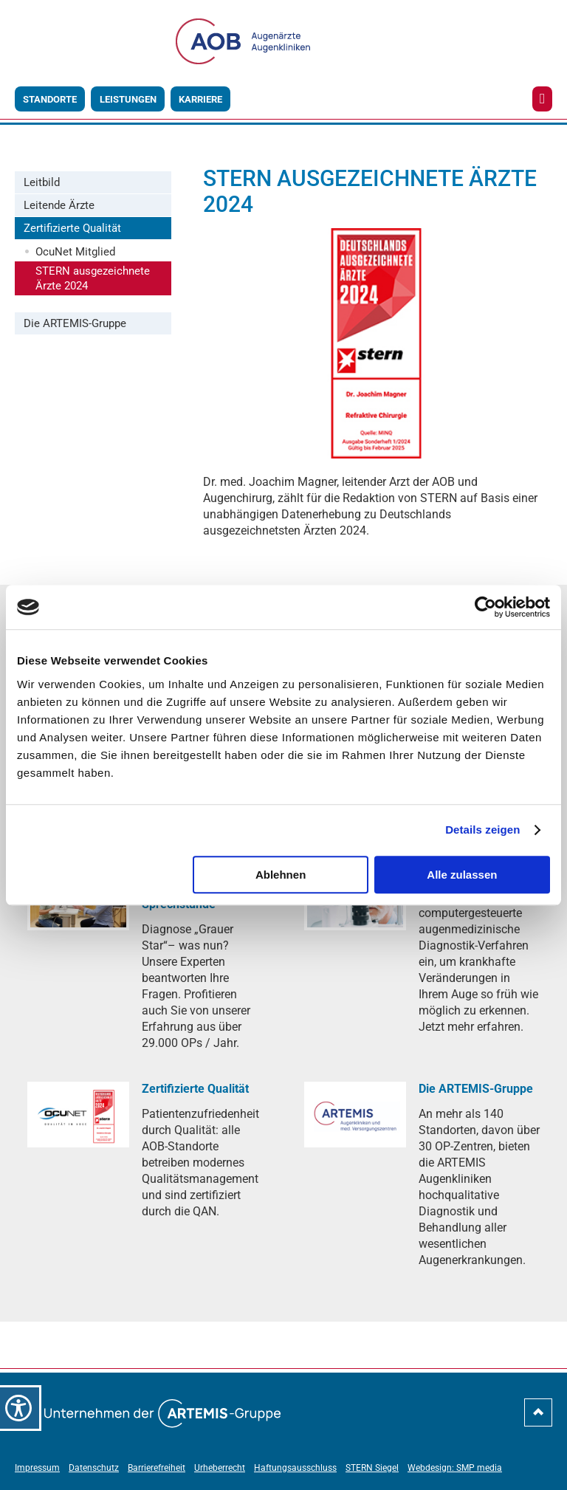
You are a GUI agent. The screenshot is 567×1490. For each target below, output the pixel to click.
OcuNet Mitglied (75, 251)
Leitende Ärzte (59, 205)
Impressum (37, 1468)
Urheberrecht (219, 1468)
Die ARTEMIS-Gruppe (75, 323)
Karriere (200, 99)
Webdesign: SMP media (455, 1468)
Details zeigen (482, 829)
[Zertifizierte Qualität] (78, 1114)
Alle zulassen (462, 874)
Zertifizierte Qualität (72, 228)
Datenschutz (94, 1468)
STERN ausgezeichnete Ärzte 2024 (92, 278)
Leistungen (128, 99)
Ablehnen (280, 874)
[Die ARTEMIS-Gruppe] (355, 1114)
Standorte (50, 99)
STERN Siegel (372, 1468)
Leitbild (42, 182)
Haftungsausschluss (295, 1468)
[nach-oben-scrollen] (538, 1418)
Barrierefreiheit (156, 1468)
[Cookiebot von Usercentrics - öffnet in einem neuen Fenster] (485, 607)
